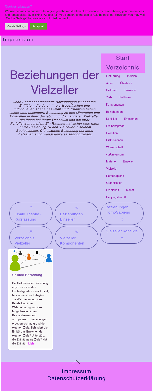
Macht (130, 190)
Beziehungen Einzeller (71, 213)
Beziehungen (114, 112)
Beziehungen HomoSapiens (118, 213)
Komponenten (115, 104)
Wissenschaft (114, 147)
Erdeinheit (112, 190)
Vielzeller (112, 168)
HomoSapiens (115, 176)
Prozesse (130, 90)
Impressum (18, 39)
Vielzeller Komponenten (72, 237)
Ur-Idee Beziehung (27, 275)
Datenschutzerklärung (76, 378)
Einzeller (128, 161)
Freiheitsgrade (115, 126)
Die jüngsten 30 (116, 197)
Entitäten (125, 97)
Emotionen (131, 119)
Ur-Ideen (111, 90)
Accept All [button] (38, 26)
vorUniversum (115, 154)
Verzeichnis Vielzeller (24, 237)
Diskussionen (114, 140)
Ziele (109, 97)
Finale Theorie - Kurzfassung (28, 213)
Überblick (126, 83)
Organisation (114, 183)
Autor (109, 83)
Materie (111, 161)
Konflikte (111, 119)
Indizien (132, 76)
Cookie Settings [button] (16, 26)
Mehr (31, 343)
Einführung (113, 76)
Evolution (112, 133)
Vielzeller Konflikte (122, 235)
